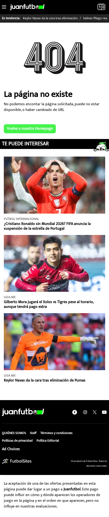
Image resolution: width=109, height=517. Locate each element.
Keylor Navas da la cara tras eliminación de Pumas (44, 380)
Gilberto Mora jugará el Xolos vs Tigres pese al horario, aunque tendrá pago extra (48, 304)
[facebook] (75, 412)
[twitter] (95, 412)
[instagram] (85, 412)
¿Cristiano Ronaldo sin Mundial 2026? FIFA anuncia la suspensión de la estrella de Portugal (47, 226)
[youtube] (104, 412)
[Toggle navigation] (4, 7)
